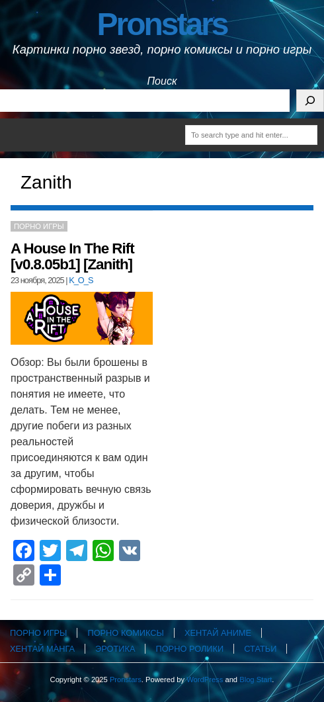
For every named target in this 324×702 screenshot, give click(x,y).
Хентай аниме (217, 633)
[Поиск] (310, 100)
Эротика (115, 649)
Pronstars (162, 24)
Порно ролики (189, 649)
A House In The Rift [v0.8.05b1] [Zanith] (72, 256)
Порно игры (39, 226)
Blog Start (255, 679)
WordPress (204, 679)
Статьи (260, 649)
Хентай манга (42, 649)
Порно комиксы (125, 633)
